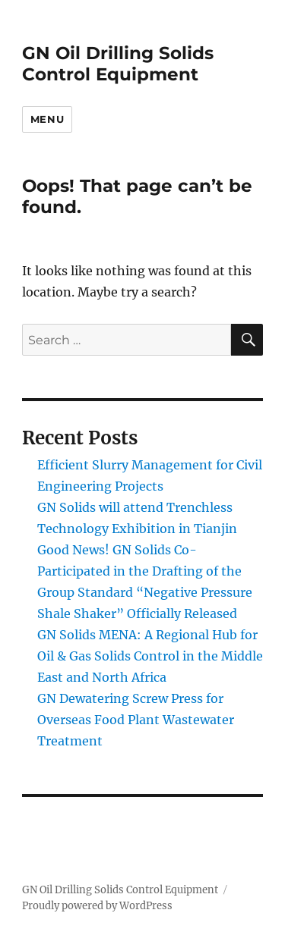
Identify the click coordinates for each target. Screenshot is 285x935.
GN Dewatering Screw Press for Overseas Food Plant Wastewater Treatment (135, 719)
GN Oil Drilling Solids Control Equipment (118, 63)
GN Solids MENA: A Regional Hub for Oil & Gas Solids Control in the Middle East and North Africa (150, 656)
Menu (47, 119)
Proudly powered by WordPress (97, 905)
